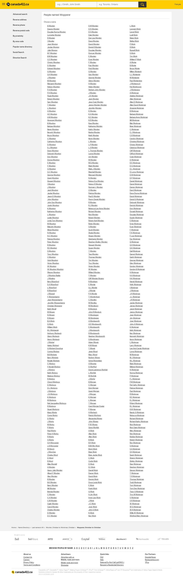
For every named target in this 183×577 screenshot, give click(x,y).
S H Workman (135, 452)
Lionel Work (134, 32)
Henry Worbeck (53, 339)
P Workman (134, 376)
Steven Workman (136, 470)
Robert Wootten (53, 99)
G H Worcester (53, 443)
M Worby (50, 425)
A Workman (134, 93)
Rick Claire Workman (137, 428)
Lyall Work (133, 35)
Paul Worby (51, 431)
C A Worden (52, 498)
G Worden (92, 72)
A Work (91, 431)
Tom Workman (135, 485)
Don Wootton (52, 157)
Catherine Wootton (54, 142)
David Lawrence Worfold (97, 370)
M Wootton (51, 224)
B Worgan (92, 382)
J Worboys (51, 391)
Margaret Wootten (54, 84)
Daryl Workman (136, 190)
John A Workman (136, 324)
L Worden (92, 142)
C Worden (51, 495)
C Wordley (92, 300)
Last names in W (38, 527)
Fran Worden (93, 66)
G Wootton (51, 169)
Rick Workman (135, 425)
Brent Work (92, 449)
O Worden (92, 190)
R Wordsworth (93, 333)
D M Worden (93, 26)
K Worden (92, 111)
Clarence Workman (137, 148)
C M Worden (52, 501)
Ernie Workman (135, 224)
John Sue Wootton (54, 203)
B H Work (92, 443)
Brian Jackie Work (95, 455)
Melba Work (134, 41)
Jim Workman (135, 318)
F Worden (92, 62)
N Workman (134, 370)
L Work (132, 26)
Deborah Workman (137, 203)
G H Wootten (52, 75)
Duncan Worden (94, 53)
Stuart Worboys (53, 409)
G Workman (134, 242)
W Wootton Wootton (55, 269)
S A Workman (135, 449)
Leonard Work (135, 29)
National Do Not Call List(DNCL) (112, 562)
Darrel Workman (136, 184)
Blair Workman (135, 123)
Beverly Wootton (53, 132)
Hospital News (150, 557)
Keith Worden (93, 136)
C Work (91, 458)
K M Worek (92, 346)
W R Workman (135, 510)
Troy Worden (93, 263)
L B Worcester (52, 446)
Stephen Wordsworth (96, 336)
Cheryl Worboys (53, 382)
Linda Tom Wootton (54, 221)
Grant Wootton (53, 178)
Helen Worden (93, 87)
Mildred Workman (136, 367)
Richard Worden (94, 212)
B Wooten (51, 26)
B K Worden (51, 482)
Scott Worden (93, 230)
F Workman (134, 230)
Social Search (18, 52)
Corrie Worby (52, 415)
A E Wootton (52, 114)
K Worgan (92, 397)
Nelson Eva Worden (96, 181)
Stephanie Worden (95, 239)
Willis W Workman (137, 513)
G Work (91, 492)
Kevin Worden (93, 139)
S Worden (92, 227)
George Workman (136, 260)
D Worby (50, 419)
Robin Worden (93, 224)
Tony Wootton (52, 254)
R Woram (50, 318)
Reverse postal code (21, 31)
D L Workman (135, 169)
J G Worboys (52, 394)
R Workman (134, 394)
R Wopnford (51, 291)
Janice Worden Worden (97, 105)
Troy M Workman (136, 495)
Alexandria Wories (95, 419)
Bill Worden (51, 489)
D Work (91, 464)
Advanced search (20, 14)
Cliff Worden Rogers (96, 279)
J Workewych (135, 84)
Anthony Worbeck (54, 333)
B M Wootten (52, 56)
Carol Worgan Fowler (96, 406)
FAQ (101, 557)
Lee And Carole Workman (139, 349)
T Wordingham (94, 297)
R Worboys (51, 406)
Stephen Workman (137, 467)
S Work (132, 53)
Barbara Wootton (53, 126)
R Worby (50, 437)
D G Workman (135, 166)
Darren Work (93, 473)
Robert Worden (94, 218)
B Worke (133, 66)
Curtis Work (92, 461)
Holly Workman (135, 285)
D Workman (134, 160)
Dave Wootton (53, 151)
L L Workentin (135, 75)
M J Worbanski (53, 330)
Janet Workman (136, 309)
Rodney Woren (94, 358)
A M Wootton (52, 117)
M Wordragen (93, 318)
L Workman (134, 342)
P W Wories (92, 425)
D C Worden (52, 516)
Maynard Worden (95, 175)
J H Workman (135, 294)
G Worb (50, 324)
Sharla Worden (94, 233)
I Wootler (50, 41)
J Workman (134, 291)
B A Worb (50, 321)
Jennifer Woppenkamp (56, 303)
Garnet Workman (136, 254)
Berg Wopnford (53, 282)
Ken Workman (135, 333)
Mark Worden (93, 166)
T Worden (92, 251)
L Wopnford (51, 288)
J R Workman (135, 300)
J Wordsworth (93, 330)
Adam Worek (93, 342)
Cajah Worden (52, 504)
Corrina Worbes (53, 352)
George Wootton (53, 175)
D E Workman (135, 163)
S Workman (134, 446)
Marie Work (134, 38)
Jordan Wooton (53, 47)
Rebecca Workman (137, 415)
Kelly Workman (135, 330)
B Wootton (51, 123)
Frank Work (92, 489)
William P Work (135, 60)
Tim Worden (93, 260)
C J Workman (135, 132)
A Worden (51, 467)
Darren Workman (136, 187)
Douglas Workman (137, 215)
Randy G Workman (137, 413)
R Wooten (51, 38)
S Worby (50, 440)
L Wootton (51, 215)
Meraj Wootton (53, 230)
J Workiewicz (135, 90)
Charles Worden (53, 510)
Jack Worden (93, 99)
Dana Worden (93, 41)
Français (178, 4)
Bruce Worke (135, 69)
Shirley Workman (136, 461)
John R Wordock (94, 312)
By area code (18, 41)
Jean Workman (135, 315)
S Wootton (51, 251)
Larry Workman (136, 346)
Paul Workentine (136, 81)
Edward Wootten (53, 69)
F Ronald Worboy (53, 367)
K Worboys (51, 397)
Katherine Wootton (54, 212)
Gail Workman (135, 251)
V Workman (134, 498)
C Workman (134, 129)
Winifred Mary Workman (139, 516)
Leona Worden (94, 154)
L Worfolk (92, 373)
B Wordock (92, 309)
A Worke (133, 62)
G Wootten (51, 72)
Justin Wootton (53, 205)
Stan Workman (135, 464)
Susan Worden (94, 248)
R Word (50, 461)
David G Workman (137, 199)
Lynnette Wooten (54, 35)
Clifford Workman (136, 154)
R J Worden (92, 205)
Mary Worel (92, 355)
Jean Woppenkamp (54, 300)
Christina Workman (137, 142)
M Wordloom (93, 306)
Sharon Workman (136, 458)
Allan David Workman (138, 105)
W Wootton (51, 266)
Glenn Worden (94, 81)
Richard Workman (136, 419)
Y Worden (92, 276)
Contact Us (27, 557)
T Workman (134, 473)
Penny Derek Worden (96, 199)
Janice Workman (136, 312)
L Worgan (92, 400)
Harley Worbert (53, 346)
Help (102, 560)
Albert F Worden (53, 473)
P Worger (92, 409)
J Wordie (91, 291)
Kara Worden (93, 123)
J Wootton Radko (53, 276)
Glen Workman (135, 263)
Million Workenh (136, 72)
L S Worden (92, 148)
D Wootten (51, 66)
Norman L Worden (95, 187)
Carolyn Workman (137, 139)
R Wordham (92, 282)
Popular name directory (22, 47)
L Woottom (51, 108)
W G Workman (135, 507)
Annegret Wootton (54, 120)
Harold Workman (136, 282)
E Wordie (91, 285)
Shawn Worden (94, 236)
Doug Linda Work (95, 482)
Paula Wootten (52, 96)
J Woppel (51, 294)
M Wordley (92, 303)
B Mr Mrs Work (94, 446)
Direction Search (20, 58)
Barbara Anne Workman (139, 117)
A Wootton (51, 111)
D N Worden (93, 29)
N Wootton (51, 233)
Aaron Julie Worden (54, 470)
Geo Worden (93, 75)
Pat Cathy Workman (137, 385)
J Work (91, 501)
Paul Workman (135, 391)
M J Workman (135, 358)
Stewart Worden (94, 245)
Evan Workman (135, 227)
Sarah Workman (136, 455)
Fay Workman (135, 239)
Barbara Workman (136, 114)
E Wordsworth (93, 327)
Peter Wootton (53, 242)
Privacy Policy (28, 562)
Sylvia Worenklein (95, 361)
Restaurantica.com (152, 560)
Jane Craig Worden (95, 102)
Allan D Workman (136, 102)
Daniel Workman (136, 181)
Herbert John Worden (96, 90)
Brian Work (92, 452)
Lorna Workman (136, 352)
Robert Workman (136, 440)
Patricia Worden (94, 193)
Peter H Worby (53, 434)
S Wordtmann (93, 339)
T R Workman (135, 476)
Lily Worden (93, 157)
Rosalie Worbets (53, 361)
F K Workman (135, 233)
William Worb (52, 327)
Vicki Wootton (52, 260)
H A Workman (135, 276)
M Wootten (51, 81)
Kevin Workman (136, 339)
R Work (132, 47)
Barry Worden (52, 485)
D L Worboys (52, 388)
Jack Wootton (52, 190)
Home (14, 527)
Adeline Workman (136, 96)
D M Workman (135, 175)
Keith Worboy (52, 373)
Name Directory (23, 527)
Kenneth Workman (137, 336)
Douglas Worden (94, 50)
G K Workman (135, 248)
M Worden (92, 160)
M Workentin (134, 78)
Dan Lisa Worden (95, 38)
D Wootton (51, 145)
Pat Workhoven (136, 87)
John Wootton (52, 199)
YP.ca (147, 562)
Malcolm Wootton (54, 227)
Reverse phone (19, 25)
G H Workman (135, 245)
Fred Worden (93, 69)
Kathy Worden (94, 129)
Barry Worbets (52, 358)
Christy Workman (136, 145)
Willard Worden (94, 272)
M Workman (134, 355)
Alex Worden (52, 476)
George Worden (94, 78)
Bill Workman (134, 120)
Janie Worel (92, 352)
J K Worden (93, 96)
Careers (26, 560)
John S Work (93, 510)
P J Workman (135, 379)
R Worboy (51, 379)
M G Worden (93, 163)
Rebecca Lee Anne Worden (99, 209)
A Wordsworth (94, 321)
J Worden (92, 93)
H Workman (134, 272)
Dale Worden (93, 35)
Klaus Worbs (52, 413)
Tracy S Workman (136, 492)
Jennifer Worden (94, 108)
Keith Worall (51, 309)
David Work (92, 476)
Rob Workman (135, 434)
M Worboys (51, 400)
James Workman (136, 306)
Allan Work (92, 434)
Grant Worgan (93, 391)
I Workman (134, 288)
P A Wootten (52, 90)
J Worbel (50, 342)
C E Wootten (52, 60)
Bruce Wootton (53, 136)
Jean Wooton (52, 44)
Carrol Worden (52, 507)
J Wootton (51, 187)
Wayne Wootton (53, 272)
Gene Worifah (93, 428)
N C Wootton (52, 236)
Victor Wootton (53, 263)
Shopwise (64, 565)
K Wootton (51, 209)
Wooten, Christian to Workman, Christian (60, 527)
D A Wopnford (52, 285)
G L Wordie (92, 288)
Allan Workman (135, 99)
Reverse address (20, 20)
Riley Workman (135, 431)
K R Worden (93, 120)
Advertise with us (67, 557)
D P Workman (135, 178)
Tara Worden (93, 254)
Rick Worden (93, 215)
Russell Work (134, 50)
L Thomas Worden (95, 151)
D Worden (51, 513)
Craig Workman (136, 157)
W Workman (134, 504)
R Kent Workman (136, 403)
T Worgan (92, 403)
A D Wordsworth (94, 324)
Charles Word (52, 455)
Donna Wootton (53, 160)
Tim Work (133, 56)
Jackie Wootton (53, 193)
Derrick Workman (136, 205)
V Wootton (51, 257)
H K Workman (135, 279)
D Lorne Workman (137, 172)
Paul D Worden (94, 196)
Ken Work (92, 516)
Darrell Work (93, 470)
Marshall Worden (94, 172)
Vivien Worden (94, 266)
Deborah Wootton (54, 154)
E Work (91, 485)
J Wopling (51, 279)
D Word (50, 458)
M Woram (51, 312)
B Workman (134, 111)
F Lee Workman (136, 236)
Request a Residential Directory (112, 565)
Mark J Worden (94, 169)
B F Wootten (52, 53)
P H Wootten (52, 93)
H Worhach (92, 413)
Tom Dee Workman (137, 489)
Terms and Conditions (31, 565)
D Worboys (51, 385)
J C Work (92, 504)
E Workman (134, 221)
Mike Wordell (52, 464)
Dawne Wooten (53, 29)
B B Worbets (52, 355)
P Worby (50, 428)
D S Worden (93, 32)
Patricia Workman (136, 388)
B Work (91, 440)
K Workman (134, 327)
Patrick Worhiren (94, 415)
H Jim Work (92, 495)
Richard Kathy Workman (139, 422)
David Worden (93, 44)
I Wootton (51, 184)
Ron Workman (135, 443)
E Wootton (51, 163)
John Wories (93, 422)
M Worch (50, 449)
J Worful (91, 379)
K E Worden (93, 117)
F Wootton (51, 166)
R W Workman (135, 409)
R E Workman (135, 397)
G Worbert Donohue (55, 349)
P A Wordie (92, 294)
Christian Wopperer (54, 306)
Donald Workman (136, 212)
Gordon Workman (136, 266)
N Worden (92, 178)
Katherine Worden (95, 126)
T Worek (91, 349)
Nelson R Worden (95, 184)
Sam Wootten (52, 102)
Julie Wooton (52, 50)
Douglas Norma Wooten (56, 32)
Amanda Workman (137, 108)
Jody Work (92, 507)
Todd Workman (136, 482)
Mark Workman (135, 364)
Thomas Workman (137, 479)
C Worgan (92, 385)
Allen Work (92, 437)
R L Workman (135, 406)
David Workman (136, 196)
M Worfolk (92, 376)
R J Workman (135, 400)
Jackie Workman (136, 303)
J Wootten (51, 78)
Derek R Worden (94, 47)
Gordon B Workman (137, 269)
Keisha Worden (94, 132)
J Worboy (51, 370)
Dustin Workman (136, 218)
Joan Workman (135, 321)
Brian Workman (135, 126)
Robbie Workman (136, 437)
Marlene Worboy (53, 376)
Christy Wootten (53, 62)
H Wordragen (93, 315)
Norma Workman (136, 373)
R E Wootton (52, 248)
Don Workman (135, 209)
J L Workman (135, 297)
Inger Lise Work (94, 498)
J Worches (51, 452)
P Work (132, 44)
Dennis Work (93, 479)
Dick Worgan (93, 388)
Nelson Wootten (53, 87)
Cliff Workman (135, 151)
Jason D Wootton (54, 196)
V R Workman (135, 501)
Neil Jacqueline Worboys (56, 403)
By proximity (18, 36)
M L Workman (135, 361)
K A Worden (93, 114)
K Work (91, 513)
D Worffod (92, 367)
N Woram (51, 315)
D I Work (91, 467)
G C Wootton (52, 172)
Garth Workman (136, 257)
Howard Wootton (53, 181)
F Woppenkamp (53, 297)
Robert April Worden (96, 221)
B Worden (51, 479)
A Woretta (92, 364)
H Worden (92, 84)
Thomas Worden (94, 257)
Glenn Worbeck (53, 336)
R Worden (92, 203)
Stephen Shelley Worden (97, 242)
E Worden (92, 56)
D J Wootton (52, 148)
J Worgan (92, 394)
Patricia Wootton (53, 239)
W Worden (92, 269)
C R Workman (135, 136)
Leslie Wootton (53, 218)
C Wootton (51, 139)
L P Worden (92, 145)
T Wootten (51, 105)
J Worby (50, 422)
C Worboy (51, 364)
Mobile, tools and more (69, 563)
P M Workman (135, 382)
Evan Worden (93, 60)
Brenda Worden (53, 492)
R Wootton (51, 245)
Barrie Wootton (53, 129)
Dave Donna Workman (138, 193)
